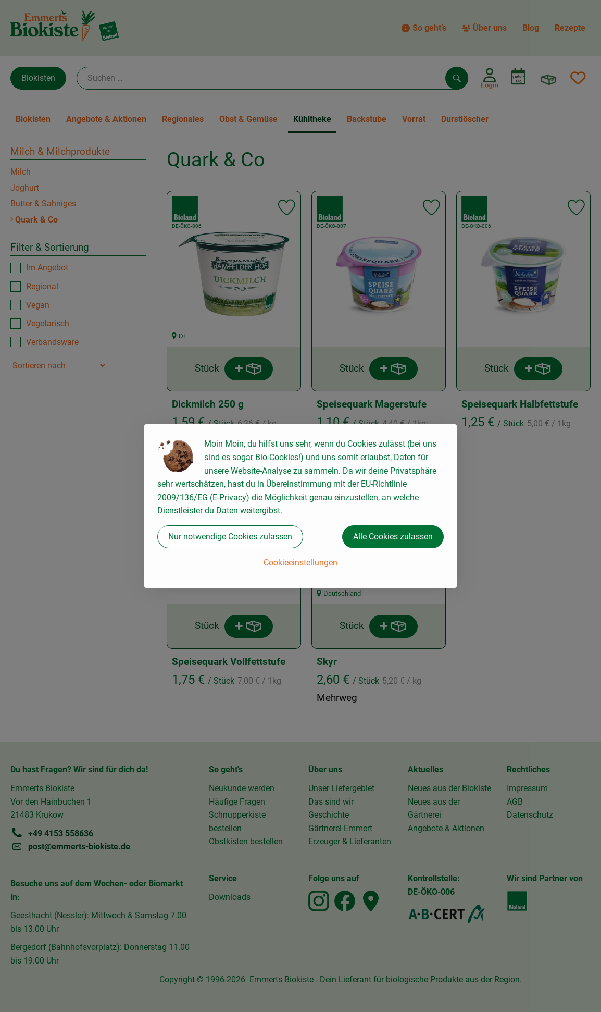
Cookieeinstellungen (300, 562)
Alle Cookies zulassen (393, 536)
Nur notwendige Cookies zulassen (230, 536)
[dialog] (300, 506)
